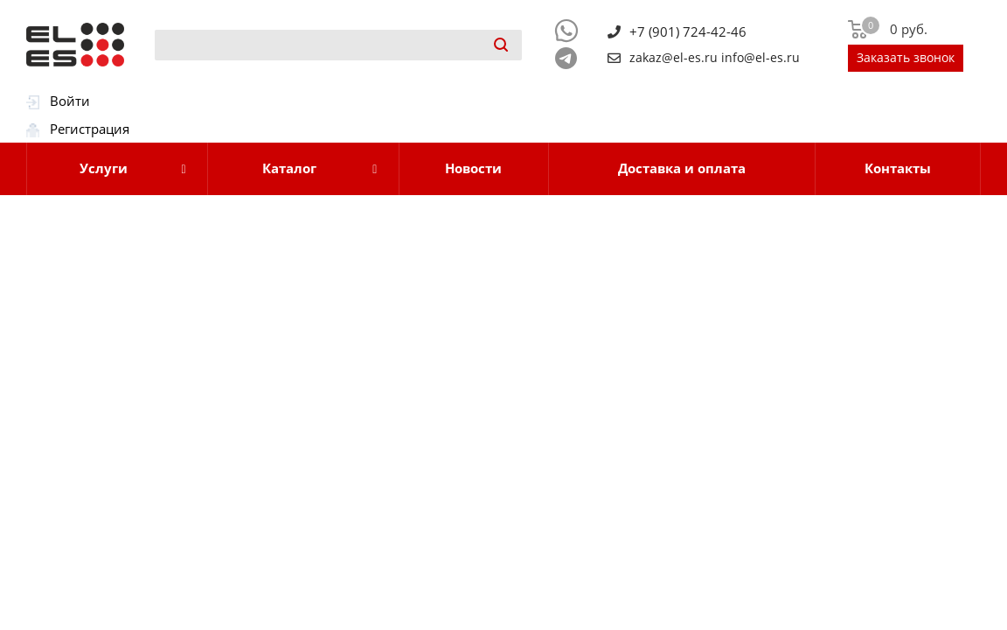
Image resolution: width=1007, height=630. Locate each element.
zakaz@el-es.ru (673, 58)
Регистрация (89, 128)
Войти (70, 100)
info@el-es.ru (760, 58)
